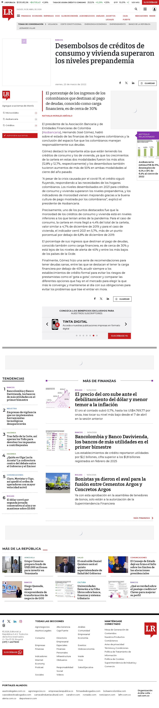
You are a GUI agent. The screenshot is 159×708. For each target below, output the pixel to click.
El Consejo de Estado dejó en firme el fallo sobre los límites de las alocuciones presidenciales (143, 567)
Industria (12, 408)
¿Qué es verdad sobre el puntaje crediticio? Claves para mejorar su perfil (143, 591)
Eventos (82, 645)
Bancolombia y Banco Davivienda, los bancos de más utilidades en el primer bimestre (21, 395)
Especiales (62, 645)
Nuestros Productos (114, 637)
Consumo (40, 638)
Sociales (39, 674)
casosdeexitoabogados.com (16, 694)
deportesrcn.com (28, 698)
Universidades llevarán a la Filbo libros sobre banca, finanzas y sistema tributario (89, 592)
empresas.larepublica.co (61, 691)
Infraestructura (64, 656)
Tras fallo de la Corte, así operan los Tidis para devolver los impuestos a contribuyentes (22, 441)
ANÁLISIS (100, 16)
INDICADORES (141, 16)
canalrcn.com (73, 694)
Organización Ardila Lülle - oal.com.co (145, 693)
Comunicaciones (15, 475)
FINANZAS (26, 16)
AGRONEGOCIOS (87, 16)
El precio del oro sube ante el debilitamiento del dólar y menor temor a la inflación (111, 399)
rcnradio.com (89, 694)
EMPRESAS (49, 16)
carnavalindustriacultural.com (48, 694)
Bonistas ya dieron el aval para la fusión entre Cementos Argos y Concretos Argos (110, 484)
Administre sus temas (16, 135)
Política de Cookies (114, 659)
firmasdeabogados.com (88, 691)
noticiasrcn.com (107, 694)
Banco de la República (139, 24)
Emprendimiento (118, 24)
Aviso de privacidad (114, 644)
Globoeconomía (86, 649)
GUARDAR (147, 83)
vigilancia (53, 24)
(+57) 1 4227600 (10, 642)
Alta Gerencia (63, 627)
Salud (80, 558)
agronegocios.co (36, 691)
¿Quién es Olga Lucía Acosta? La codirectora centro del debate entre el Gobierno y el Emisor (21, 462)
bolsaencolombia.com (114, 691)
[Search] (136, 9)
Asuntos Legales (43, 630)
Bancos (11, 387)
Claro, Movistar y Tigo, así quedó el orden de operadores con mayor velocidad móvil (21, 483)
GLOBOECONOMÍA (69, 16)
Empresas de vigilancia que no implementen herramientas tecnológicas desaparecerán (21, 418)
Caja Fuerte (62, 630)
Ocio (80, 660)
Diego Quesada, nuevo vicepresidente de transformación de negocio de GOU (36, 592)
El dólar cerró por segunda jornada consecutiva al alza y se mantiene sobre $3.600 (21, 504)
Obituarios (62, 660)
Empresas (40, 645)
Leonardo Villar (27, 28)
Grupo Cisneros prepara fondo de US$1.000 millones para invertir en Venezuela (35, 567)
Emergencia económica (96, 24)
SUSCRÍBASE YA (119, 335)
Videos (60, 674)
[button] (46, 324)
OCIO (57, 16)
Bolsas (10, 496)
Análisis (81, 627)
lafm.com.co (124, 694)
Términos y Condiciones (116, 648)
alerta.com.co (9, 698)
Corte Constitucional (71, 24)
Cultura (81, 582)
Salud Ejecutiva (85, 667)
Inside (81, 656)
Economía (83, 638)
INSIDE (152, 16)
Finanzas (39, 649)
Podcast (39, 667)
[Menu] (19, 16)
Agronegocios (42, 627)
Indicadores (41, 656)
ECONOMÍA (37, 16)
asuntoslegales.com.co (13, 691)
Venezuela (29, 558)
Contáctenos (111, 640)
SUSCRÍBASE (150, 2)
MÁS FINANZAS (142, 518)
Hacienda (11, 433)
